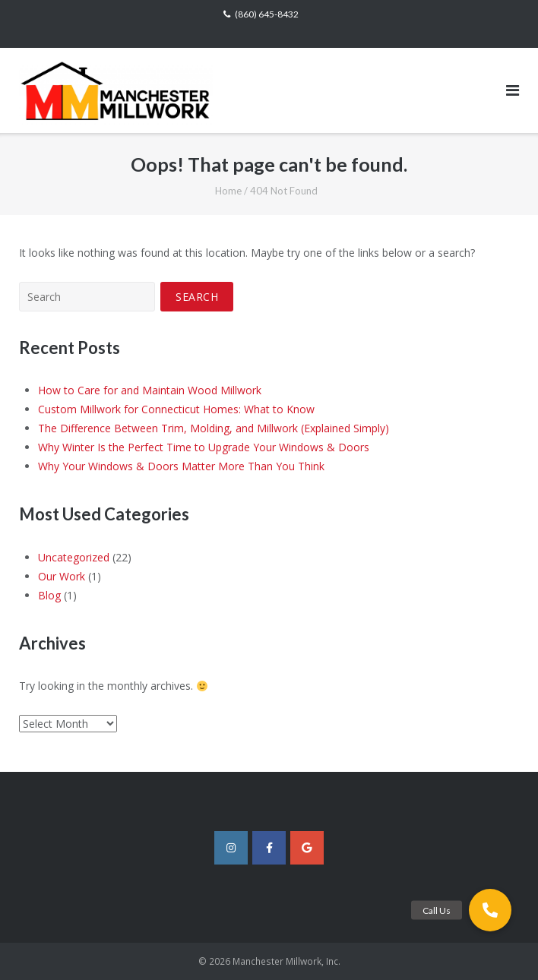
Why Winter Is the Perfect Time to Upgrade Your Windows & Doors (203, 447)
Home (228, 191)
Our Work (61, 576)
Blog (49, 595)
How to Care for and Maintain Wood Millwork (149, 390)
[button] (490, 910)
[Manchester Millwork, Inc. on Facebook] (269, 848)
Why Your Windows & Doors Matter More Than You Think (181, 466)
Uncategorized (73, 557)
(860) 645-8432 (267, 14)
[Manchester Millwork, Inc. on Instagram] (231, 848)
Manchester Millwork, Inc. (286, 961)
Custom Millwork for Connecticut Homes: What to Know (176, 409)
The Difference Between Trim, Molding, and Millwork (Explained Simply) (213, 428)
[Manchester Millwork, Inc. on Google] (307, 848)
